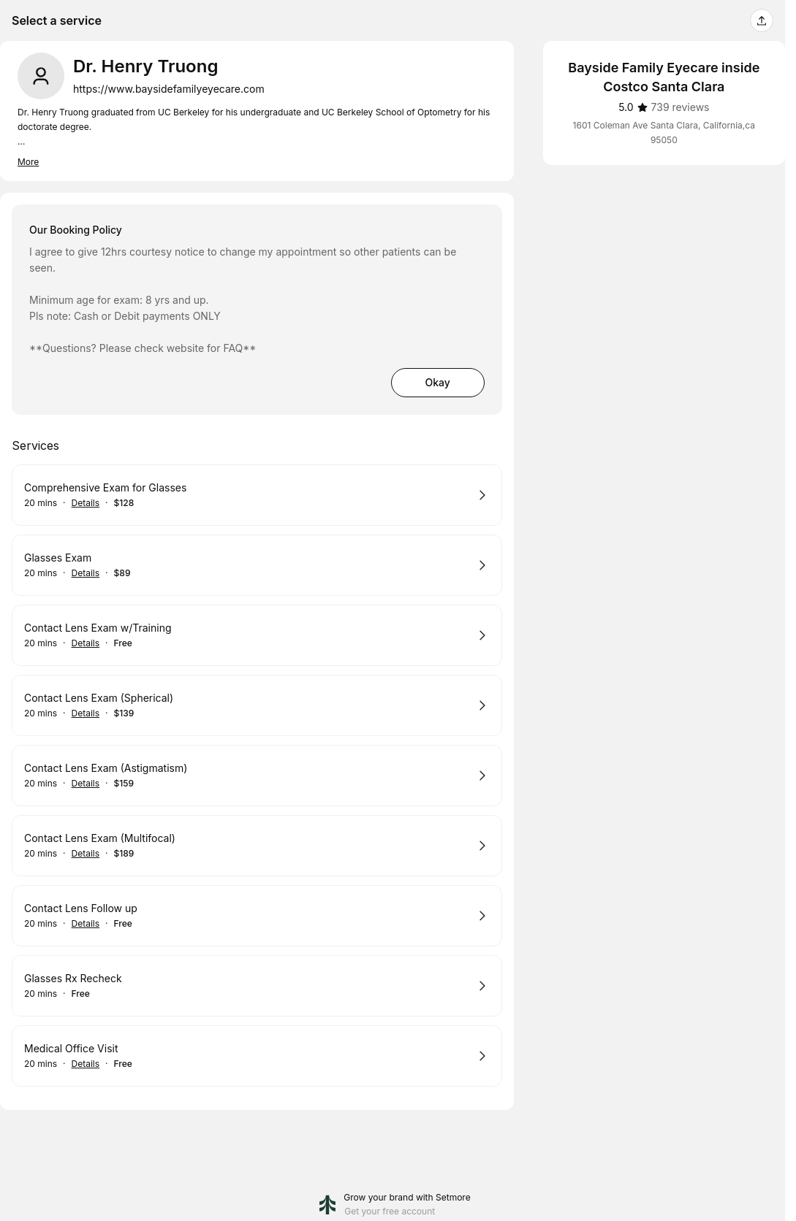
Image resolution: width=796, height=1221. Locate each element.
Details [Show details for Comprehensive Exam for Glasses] (86, 503)
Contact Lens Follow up (80, 908)
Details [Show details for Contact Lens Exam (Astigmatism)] (86, 783)
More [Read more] (28, 161)
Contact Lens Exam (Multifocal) (99, 838)
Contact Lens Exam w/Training (98, 627)
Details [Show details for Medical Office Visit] (86, 1064)
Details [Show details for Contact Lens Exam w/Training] (86, 643)
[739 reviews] (680, 107)
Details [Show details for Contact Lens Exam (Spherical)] (86, 713)
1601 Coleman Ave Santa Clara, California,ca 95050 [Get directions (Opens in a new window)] (664, 132)
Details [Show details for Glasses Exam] (86, 573)
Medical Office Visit (71, 1048)
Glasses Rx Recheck (73, 978)
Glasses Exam (57, 557)
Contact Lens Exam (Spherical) (98, 698)
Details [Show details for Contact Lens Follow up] (86, 923)
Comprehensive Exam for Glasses (105, 487)
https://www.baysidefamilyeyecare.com (169, 89)
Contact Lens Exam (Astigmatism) (105, 768)
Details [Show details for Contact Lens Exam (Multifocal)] (86, 853)
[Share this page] (761, 20)
